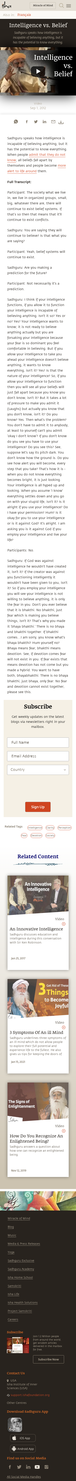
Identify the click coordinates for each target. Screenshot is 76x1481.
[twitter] (36, 121)
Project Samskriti (20, 1311)
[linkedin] (44, 121)
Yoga (11, 1252)
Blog (11, 1226)
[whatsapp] (16, 121)
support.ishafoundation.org (30, 1395)
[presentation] (38, 786)
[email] (53, 121)
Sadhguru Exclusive (21, 1260)
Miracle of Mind (19, 1218)
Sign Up (38, 806)
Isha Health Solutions (23, 1302)
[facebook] (27, 122)
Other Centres (17, 1402)
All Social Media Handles (24, 1476)
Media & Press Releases (24, 1243)
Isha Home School (20, 1277)
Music (12, 1235)
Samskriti (14, 1285)
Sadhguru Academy (21, 1269)
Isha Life (13, 1294)
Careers (13, 1319)
